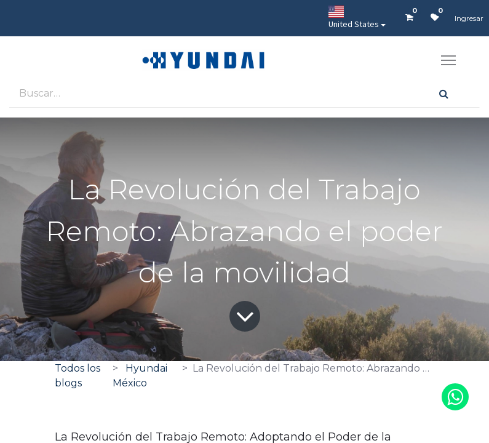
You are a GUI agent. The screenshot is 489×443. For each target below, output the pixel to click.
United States (353, 18)
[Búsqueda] (444, 93)
